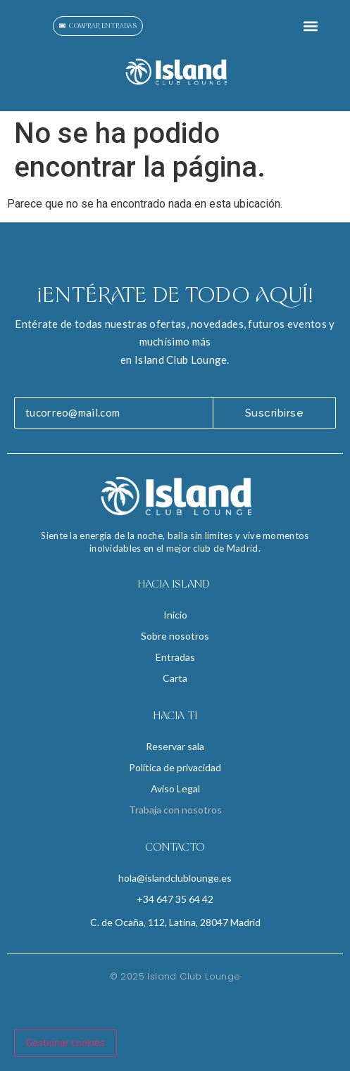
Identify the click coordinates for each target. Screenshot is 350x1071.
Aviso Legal (175, 788)
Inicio (175, 615)
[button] (310, 25)
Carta (175, 678)
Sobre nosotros (175, 636)
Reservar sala (175, 746)
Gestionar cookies (65, 1042)
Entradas (175, 657)
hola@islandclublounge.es (175, 878)
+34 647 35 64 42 (175, 899)
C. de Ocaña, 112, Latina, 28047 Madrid (175, 922)
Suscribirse (274, 413)
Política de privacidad (175, 767)
